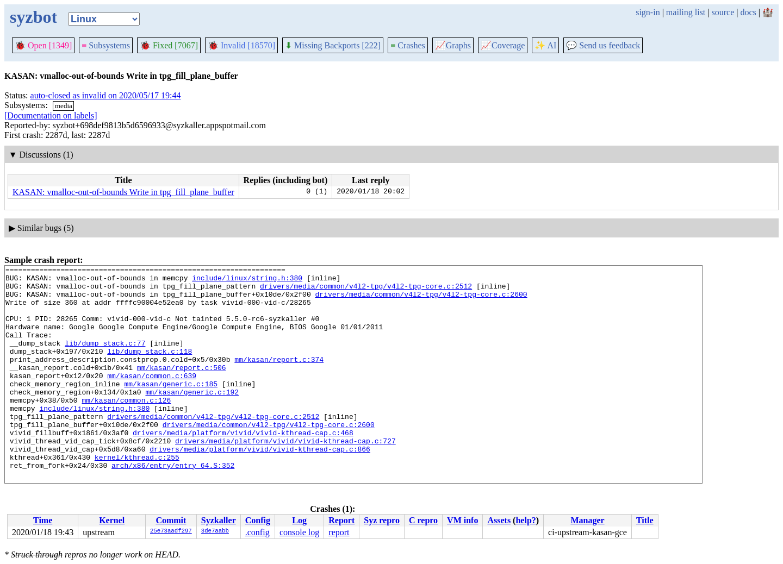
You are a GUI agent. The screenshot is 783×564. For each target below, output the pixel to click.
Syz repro (382, 520)
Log (299, 520)
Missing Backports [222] (333, 45)
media (63, 106)
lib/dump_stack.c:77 (105, 359)
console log (299, 532)
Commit (171, 520)
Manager (587, 520)
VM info (462, 520)
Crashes (407, 45)
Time (42, 520)
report (338, 532)
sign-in (648, 12)
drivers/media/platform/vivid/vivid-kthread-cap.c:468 (243, 467)
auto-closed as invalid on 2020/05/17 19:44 (105, 95)
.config (257, 532)
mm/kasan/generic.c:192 (192, 418)
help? (525, 520)
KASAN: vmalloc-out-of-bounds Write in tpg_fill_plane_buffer (123, 192)
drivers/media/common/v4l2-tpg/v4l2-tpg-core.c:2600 (421, 300)
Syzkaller (218, 520)
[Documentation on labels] (50, 115)
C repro (423, 520)
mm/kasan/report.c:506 (181, 388)
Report (341, 520)
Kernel (112, 520)
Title (645, 520)
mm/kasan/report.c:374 (279, 379)
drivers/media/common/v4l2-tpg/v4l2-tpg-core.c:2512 (366, 291)
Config (257, 520)
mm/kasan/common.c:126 (126, 428)
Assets (499, 520)
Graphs (453, 45)
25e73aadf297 (171, 531)
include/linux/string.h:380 (247, 281)
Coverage (503, 45)
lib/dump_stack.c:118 (149, 369)
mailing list (685, 12)
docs (748, 12)
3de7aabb (215, 531)
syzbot (33, 17)
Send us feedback (603, 45)
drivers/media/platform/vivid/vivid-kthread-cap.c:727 (285, 476)
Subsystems (106, 45)
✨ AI (545, 45)
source (723, 12)
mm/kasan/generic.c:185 (170, 408)
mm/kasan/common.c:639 (151, 398)
